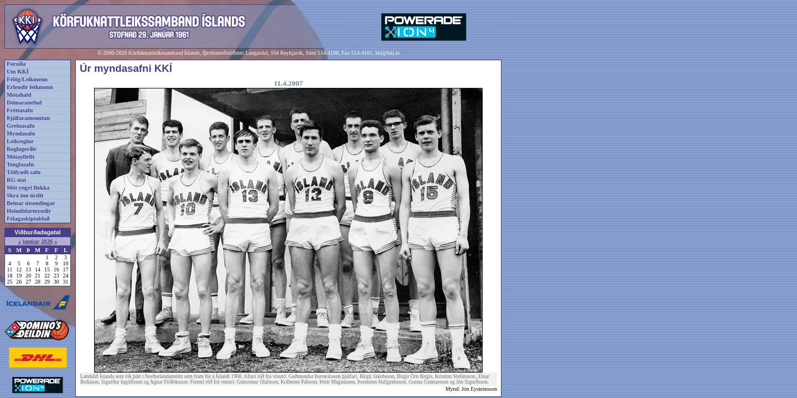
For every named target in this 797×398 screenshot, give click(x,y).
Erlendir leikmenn (30, 87)
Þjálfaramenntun (28, 118)
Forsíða (16, 64)
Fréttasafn (20, 110)
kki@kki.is (387, 53)
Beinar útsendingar (31, 203)
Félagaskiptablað (28, 219)
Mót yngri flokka (28, 188)
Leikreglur (20, 141)
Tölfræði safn (23, 172)
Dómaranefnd (24, 103)
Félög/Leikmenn (27, 79)
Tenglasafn (20, 164)
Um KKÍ (18, 72)
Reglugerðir (22, 149)
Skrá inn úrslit (25, 195)
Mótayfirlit (20, 157)
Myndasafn (21, 133)
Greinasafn (21, 126)
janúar (31, 241)
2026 (47, 241)
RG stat (16, 180)
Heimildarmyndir (29, 211)
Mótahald (19, 95)
